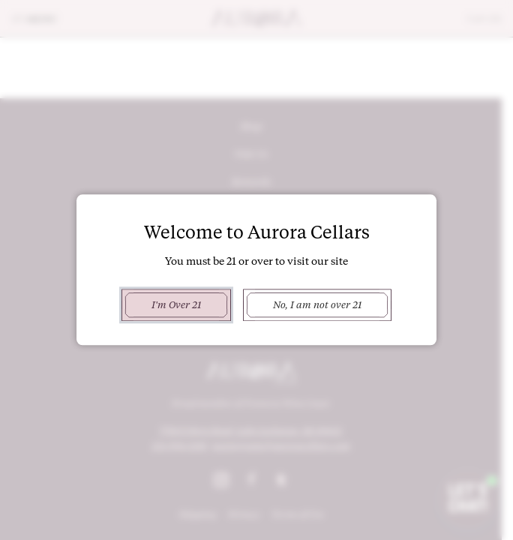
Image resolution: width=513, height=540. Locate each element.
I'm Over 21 (176, 304)
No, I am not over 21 (317, 304)
